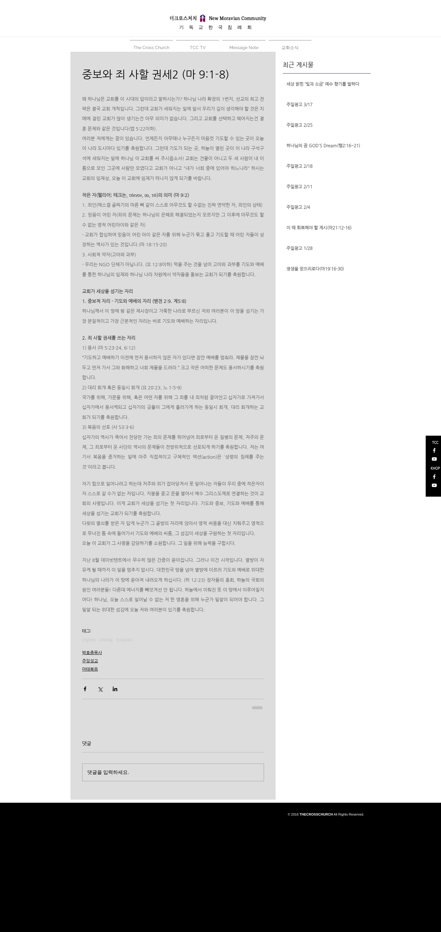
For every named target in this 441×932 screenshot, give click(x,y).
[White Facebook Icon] (434, 450)
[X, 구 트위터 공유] (100, 689)
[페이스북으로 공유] (85, 689)
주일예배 (89, 640)
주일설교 (90, 660)
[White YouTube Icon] (434, 459)
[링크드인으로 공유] (115, 689)
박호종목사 (124, 640)
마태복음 (106, 640)
